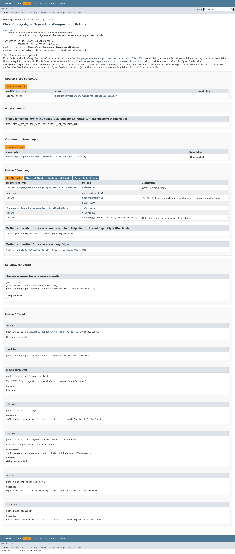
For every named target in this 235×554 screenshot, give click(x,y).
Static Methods (35, 178)
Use (34, 3)
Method (41, 12)
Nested (15, 12)
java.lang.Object (12, 30)
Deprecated (51, 3)
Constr (32, 12)
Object (95, 193)
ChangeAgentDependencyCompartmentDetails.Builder (86, 96)
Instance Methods (59, 178)
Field (23, 12)
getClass (33, 250)
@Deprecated (13, 282)
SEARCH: (198, 9)
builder (86, 187)
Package (17, 3)
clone (9, 250)
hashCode (87, 203)
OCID (150, 198)
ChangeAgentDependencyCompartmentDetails (31, 156)
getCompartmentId (92, 198)
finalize (20, 250)
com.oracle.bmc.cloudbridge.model (33, 19)
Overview (6, 3)
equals (86, 193)
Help (69, 3)
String (63, 156)
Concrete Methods (85, 178)
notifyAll (58, 250)
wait (69, 250)
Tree (40, 3)
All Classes (7, 9)
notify (46, 250)
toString (87, 213)
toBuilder (88, 208)
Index (62, 3)
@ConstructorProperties (20, 285)
